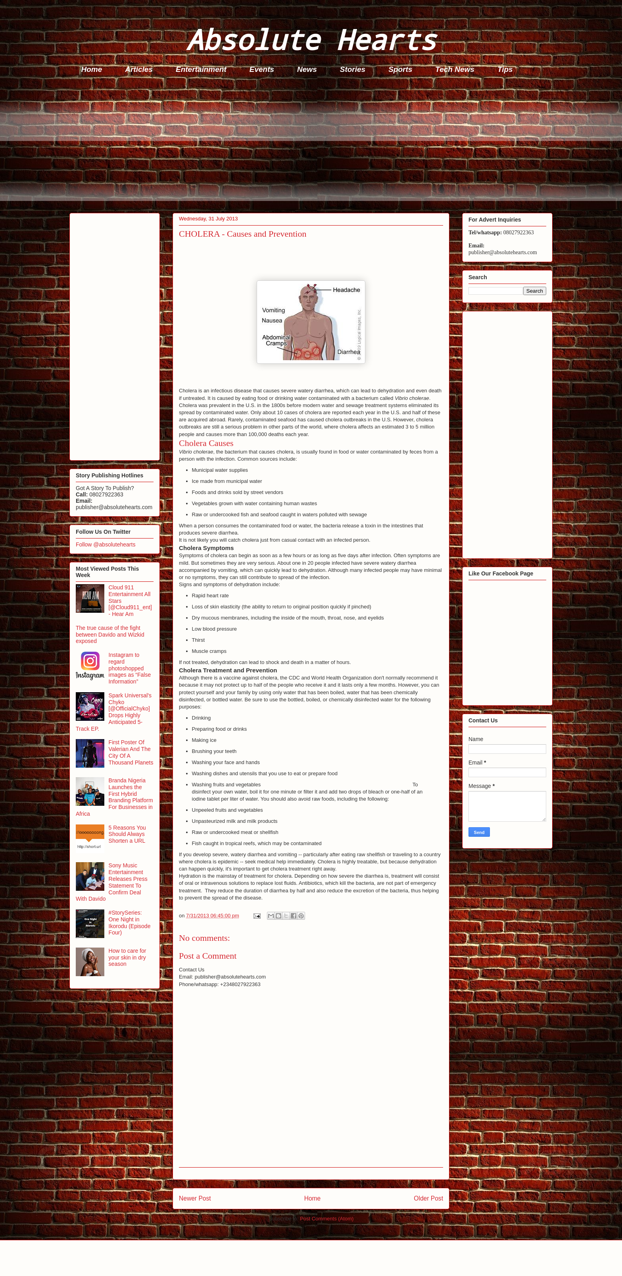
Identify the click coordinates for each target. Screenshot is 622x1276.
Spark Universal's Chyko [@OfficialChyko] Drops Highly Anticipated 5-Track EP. (114, 712)
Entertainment (201, 69)
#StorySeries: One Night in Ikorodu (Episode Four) (130, 922)
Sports (400, 69)
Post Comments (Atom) (326, 1219)
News (307, 69)
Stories (352, 69)
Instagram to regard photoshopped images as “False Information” (130, 668)
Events (262, 69)
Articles (139, 69)
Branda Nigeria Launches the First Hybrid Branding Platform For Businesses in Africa (114, 797)
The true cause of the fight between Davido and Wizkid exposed (110, 635)
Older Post (428, 1198)
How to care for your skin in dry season (127, 957)
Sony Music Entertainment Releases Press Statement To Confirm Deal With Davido (112, 882)
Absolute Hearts (311, 39)
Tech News (454, 69)
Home (91, 69)
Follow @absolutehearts (105, 544)
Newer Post (195, 1198)
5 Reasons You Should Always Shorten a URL (127, 834)
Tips (505, 69)
